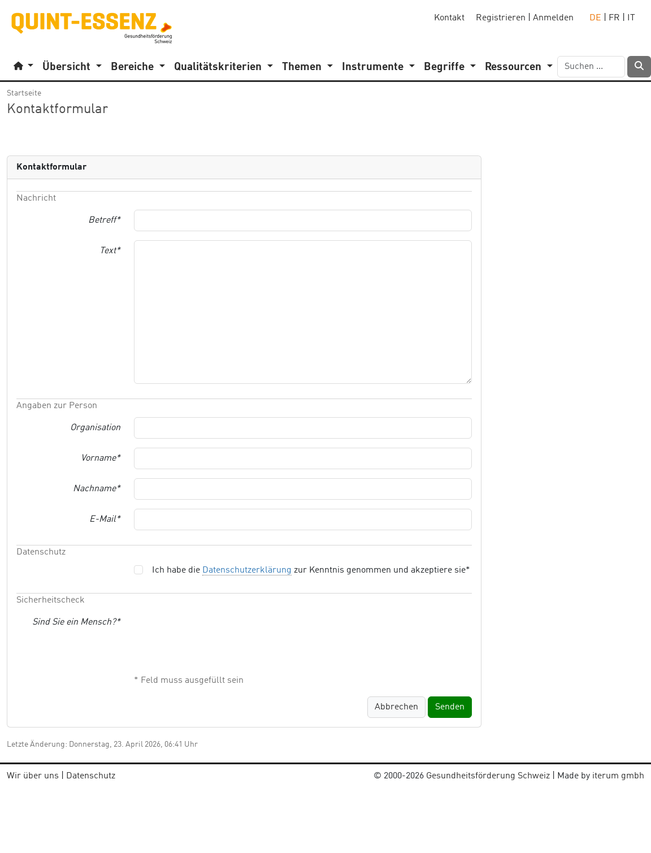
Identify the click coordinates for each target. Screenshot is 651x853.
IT (631, 18)
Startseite (24, 93)
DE (595, 18)
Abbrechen (396, 707)
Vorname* (100, 458)
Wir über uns (33, 776)
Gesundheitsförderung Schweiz (488, 776)
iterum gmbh (618, 776)
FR (614, 18)
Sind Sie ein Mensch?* (76, 622)
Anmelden (553, 18)
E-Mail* (104, 519)
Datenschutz (90, 776)
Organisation (95, 427)
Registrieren (501, 18)
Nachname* (96, 488)
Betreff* (104, 220)
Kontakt (449, 18)
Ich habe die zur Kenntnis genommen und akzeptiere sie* (311, 570)
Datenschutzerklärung (247, 570)
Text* (109, 251)
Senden (450, 707)
